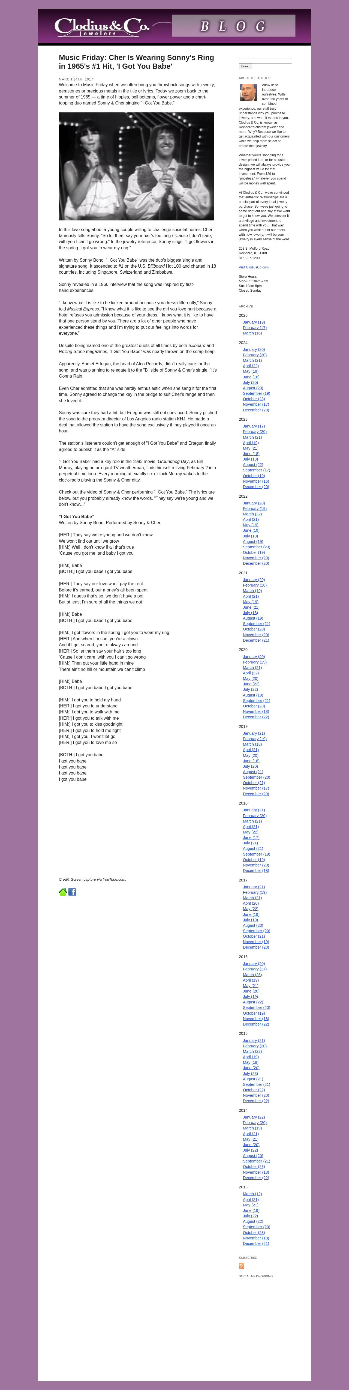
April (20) (251, 903)
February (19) (255, 508)
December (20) (256, 410)
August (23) (253, 925)
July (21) (250, 843)
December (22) (256, 717)
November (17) (256, 404)
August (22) (253, 464)
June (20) (251, 991)
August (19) (253, 541)
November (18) (256, 711)
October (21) (254, 783)
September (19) (256, 393)
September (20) (256, 547)
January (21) (254, 733)
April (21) (251, 519)
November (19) (256, 942)
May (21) (250, 448)
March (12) (252, 1194)
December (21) (256, 640)
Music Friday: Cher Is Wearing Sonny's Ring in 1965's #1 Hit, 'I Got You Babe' (136, 61)
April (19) (251, 443)
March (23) (252, 975)
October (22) (254, 1090)
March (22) (252, 514)
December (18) (256, 870)
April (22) (251, 366)
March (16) (252, 333)
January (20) (254, 349)
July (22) (250, 689)
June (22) (251, 684)
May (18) (250, 1062)
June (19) (251, 530)
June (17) (251, 837)
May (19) (250, 371)
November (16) (256, 481)
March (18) (252, 744)
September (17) (256, 470)
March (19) (252, 590)
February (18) (255, 585)
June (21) (251, 607)
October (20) (254, 629)
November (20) (256, 558)
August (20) (253, 388)
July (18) (250, 459)
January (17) (254, 426)
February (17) (255, 327)
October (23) (254, 399)
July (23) (250, 1073)
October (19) (254, 476)
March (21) (252, 360)
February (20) (255, 355)
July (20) (250, 382)
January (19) (254, 322)
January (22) (254, 1117)
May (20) (250, 678)
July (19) (250, 536)
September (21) (256, 623)
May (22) (250, 832)
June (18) (251, 377)
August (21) (253, 772)
